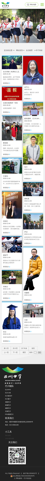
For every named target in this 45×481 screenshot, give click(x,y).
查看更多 (6, 83)
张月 (26, 167)
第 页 (6, 348)
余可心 (26, 87)
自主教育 (29, 50)
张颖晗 (26, 293)
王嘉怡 (5, 176)
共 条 (24, 348)
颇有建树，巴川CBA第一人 (32, 119)
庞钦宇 (5, 255)
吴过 (4, 332)
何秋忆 (5, 221)
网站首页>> (20, 50)
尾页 (24, 352)
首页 (33, 348)
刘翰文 (5, 287)
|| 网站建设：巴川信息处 (22, 478)
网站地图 (31, 4)
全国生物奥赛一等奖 (10, 103)
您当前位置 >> (9, 50)
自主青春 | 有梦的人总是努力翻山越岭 (12, 72)
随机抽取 (8, 435)
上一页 (6, 352)
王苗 (26, 320)
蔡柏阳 (5, 143)
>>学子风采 (38, 50)
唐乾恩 (26, 199)
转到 (35, 352)
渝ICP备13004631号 (30, 473)
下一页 (15, 352)
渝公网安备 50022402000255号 (22, 476)
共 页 (15, 348)
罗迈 (26, 232)
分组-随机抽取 (9, 438)
